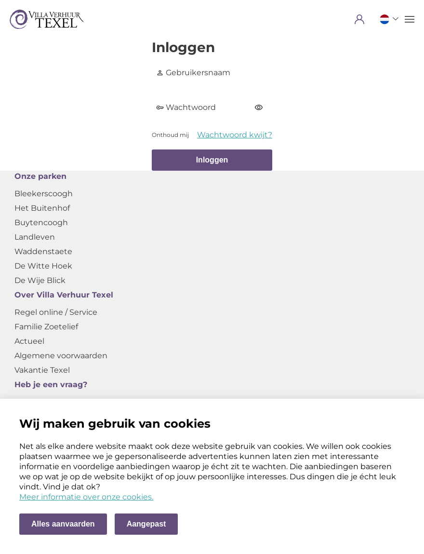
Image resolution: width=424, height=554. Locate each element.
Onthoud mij (170, 134)
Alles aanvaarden (63, 524)
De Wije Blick (40, 280)
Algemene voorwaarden (60, 355)
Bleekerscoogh (43, 193)
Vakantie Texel (42, 370)
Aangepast (146, 524)
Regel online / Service (55, 312)
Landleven (34, 237)
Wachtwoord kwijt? (234, 134)
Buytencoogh (41, 222)
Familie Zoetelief (46, 326)
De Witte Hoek (43, 265)
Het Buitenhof (42, 208)
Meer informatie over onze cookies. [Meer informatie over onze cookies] (86, 496)
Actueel (29, 341)
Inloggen (212, 160)
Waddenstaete (43, 251)
